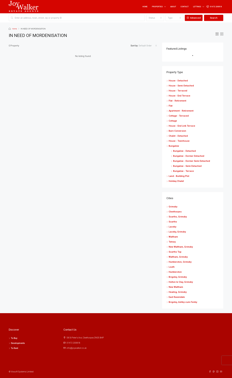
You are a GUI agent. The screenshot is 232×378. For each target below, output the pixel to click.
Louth (172, 267)
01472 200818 (214, 6)
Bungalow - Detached (184, 151)
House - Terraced (178, 90)
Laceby (172, 226)
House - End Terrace (179, 95)
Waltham (173, 236)
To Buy (14, 338)
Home (145, 7)
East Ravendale (177, 297)
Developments (18, 343)
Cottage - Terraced (179, 115)
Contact (185, 7)
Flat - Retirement (177, 100)
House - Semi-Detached (181, 85)
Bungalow (174, 146)
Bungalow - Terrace (183, 171)
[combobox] (155, 18)
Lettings (197, 7)
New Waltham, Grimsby (181, 247)
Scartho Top (175, 252)
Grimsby (173, 206)
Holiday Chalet (176, 181)
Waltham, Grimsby (178, 257)
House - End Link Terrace (182, 126)
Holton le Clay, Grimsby (181, 282)
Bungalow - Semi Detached (187, 166)
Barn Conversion (177, 131)
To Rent (14, 348)
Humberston (175, 272)
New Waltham (176, 287)
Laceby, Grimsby (177, 231)
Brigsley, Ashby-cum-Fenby (183, 302)
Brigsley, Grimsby (178, 277)
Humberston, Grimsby (180, 262)
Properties (157, 7)
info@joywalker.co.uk (77, 348)
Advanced (194, 18)
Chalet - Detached (178, 136)
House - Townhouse (179, 141)
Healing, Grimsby (178, 292)
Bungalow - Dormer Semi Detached (191, 161)
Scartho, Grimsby (178, 216)
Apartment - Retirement (181, 110)
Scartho (173, 221)
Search (214, 18)
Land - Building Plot (179, 176)
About (173, 7)
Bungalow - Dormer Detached (188, 156)
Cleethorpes (175, 211)
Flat (171, 105)
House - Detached (178, 80)
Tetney (172, 241)
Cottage (173, 121)
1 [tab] (194, 56)
